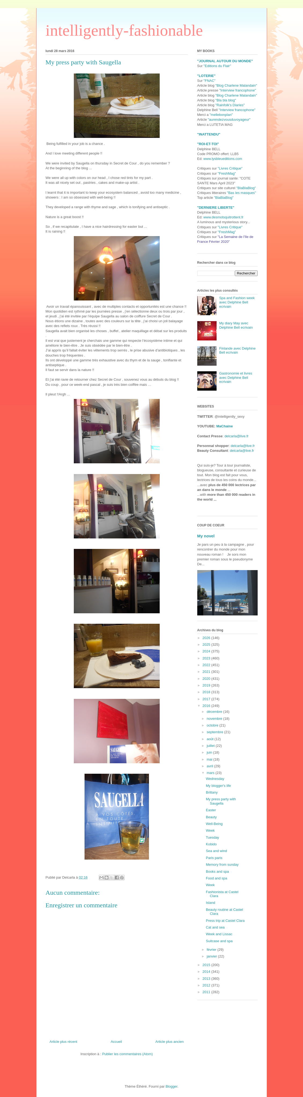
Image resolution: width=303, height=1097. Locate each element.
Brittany (212, 792)
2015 (207, 965)
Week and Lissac (219, 934)
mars (211, 773)
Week (210, 830)
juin (210, 752)
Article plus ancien (169, 1042)
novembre (215, 719)
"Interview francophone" (237, 90)
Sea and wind (216, 851)
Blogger (171, 1086)
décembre (215, 712)
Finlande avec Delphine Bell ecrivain (237, 350)
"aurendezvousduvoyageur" (229, 120)
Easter (211, 810)
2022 (207, 665)
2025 (207, 645)
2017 (207, 699)
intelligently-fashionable (124, 30)
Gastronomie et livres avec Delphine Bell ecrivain (235, 377)
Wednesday (215, 779)
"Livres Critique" (230, 168)
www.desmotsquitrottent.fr (223, 217)
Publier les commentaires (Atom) (127, 1054)
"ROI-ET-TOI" (208, 144)
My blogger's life (218, 786)
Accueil (116, 1042)
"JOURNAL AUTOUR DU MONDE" (225, 61)
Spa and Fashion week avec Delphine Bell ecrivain (237, 302)
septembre (215, 732)
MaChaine (224, 426)
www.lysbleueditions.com (222, 159)
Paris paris (214, 858)
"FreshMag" (227, 173)
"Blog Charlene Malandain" (236, 85)
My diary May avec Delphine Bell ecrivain (236, 325)
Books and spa (217, 871)
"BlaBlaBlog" (246, 188)
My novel (206, 536)
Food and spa (216, 878)
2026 (207, 638)
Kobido (211, 844)
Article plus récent (63, 1042)
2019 (207, 685)
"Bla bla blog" (225, 100)
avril (210, 766)
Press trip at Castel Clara (225, 921)
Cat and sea (215, 927)
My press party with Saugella (221, 801)
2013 (207, 979)
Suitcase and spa (219, 941)
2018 (207, 692)
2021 (207, 672)
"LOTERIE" (206, 76)
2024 (207, 651)
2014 (207, 972)
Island (210, 903)
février (212, 950)
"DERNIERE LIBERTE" (216, 208)
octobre (213, 725)
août (210, 739)
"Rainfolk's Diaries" (229, 105)
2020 (207, 679)
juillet (211, 746)
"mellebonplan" (221, 115)
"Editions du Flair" (217, 66)
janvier (212, 956)
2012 (207, 985)
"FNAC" (209, 81)
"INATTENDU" (208, 134)
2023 (207, 658)
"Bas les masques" (241, 193)
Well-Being (214, 824)
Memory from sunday (222, 865)
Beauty (211, 817)
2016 (207, 706)
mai (210, 759)
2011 (207, 992)
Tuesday (212, 837)
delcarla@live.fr (236, 436)
